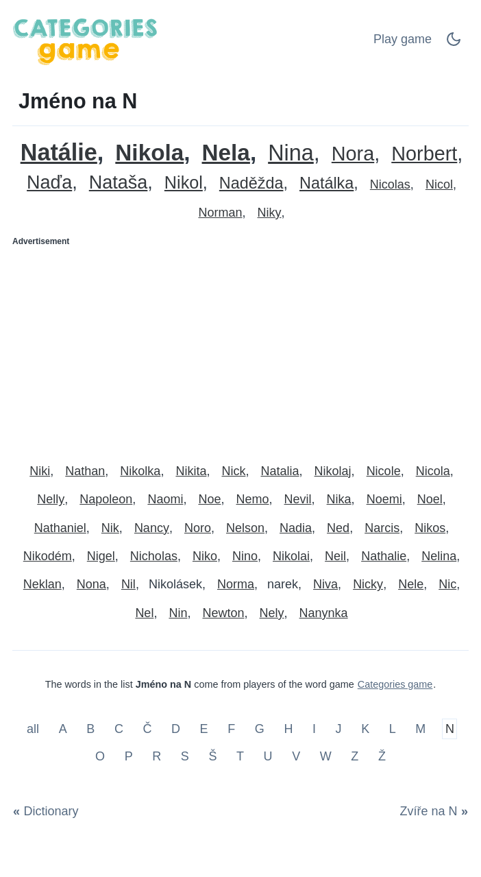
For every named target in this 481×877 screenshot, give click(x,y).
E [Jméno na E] (204, 729)
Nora (353, 154)
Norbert (424, 154)
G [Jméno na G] (259, 729)
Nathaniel (60, 528)
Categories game (395, 684)
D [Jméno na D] (175, 729)
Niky (270, 212)
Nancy (151, 528)
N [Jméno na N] (449, 729)
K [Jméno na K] (365, 729)
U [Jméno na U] (268, 756)
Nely (272, 613)
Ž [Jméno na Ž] (382, 756)
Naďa (49, 183)
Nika (339, 499)
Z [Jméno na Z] (354, 756)
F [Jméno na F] (231, 729)
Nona (91, 584)
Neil (335, 556)
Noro (197, 528)
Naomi (165, 499)
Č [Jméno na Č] (147, 729)
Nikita (190, 471)
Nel (144, 613)
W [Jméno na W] (326, 756)
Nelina (438, 556)
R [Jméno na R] (156, 756)
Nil (128, 584)
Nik (110, 528)
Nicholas (153, 556)
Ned (338, 528)
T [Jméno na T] (240, 756)
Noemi (384, 499)
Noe (209, 499)
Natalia (280, 471)
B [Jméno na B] (90, 729)
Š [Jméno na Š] (212, 756)
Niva (325, 584)
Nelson (245, 528)
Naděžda (251, 183)
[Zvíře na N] (431, 811)
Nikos (430, 528)
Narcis (382, 528)
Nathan (85, 471)
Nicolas (390, 184)
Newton (223, 613)
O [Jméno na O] (100, 756)
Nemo (252, 499)
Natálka (326, 183)
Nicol (439, 184)
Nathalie (383, 556)
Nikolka (140, 471)
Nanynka (323, 613)
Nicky (368, 584)
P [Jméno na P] (129, 756)
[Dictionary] (48, 811)
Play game (402, 39)
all (34, 729)
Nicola (433, 471)
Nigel (101, 556)
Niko (205, 556)
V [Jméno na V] (296, 756)
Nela (226, 152)
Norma (235, 584)
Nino (245, 556)
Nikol (183, 183)
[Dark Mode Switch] (454, 43)
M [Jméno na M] (420, 729)
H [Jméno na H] (288, 729)
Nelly (50, 499)
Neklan (42, 584)
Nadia (296, 528)
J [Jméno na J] (339, 729)
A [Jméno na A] (63, 729)
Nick (233, 471)
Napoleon (105, 499)
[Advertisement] (240, 349)
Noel (430, 499)
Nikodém (47, 556)
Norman (220, 212)
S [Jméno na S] (185, 756)
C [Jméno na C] (118, 729)
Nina (291, 153)
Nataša (118, 183)
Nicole (384, 471)
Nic (447, 584)
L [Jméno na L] (392, 729)
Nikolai (291, 556)
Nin (178, 613)
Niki (39, 471)
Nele (410, 584)
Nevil (298, 499)
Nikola (149, 152)
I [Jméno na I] (314, 729)
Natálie (59, 152)
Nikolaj (333, 471)
